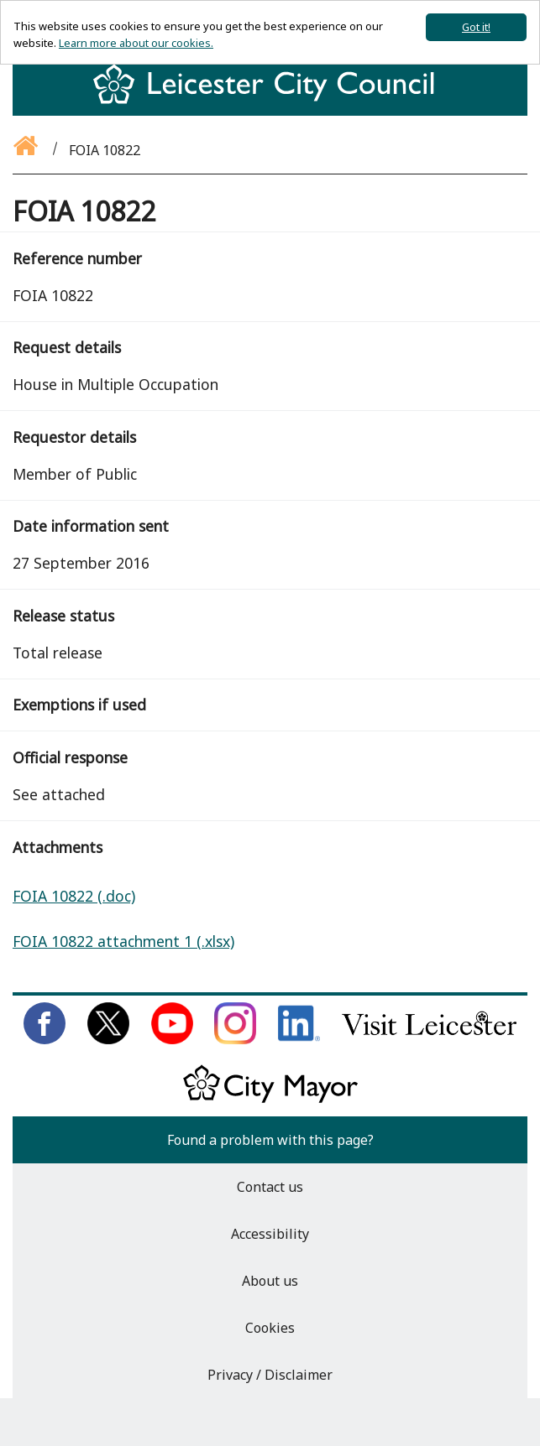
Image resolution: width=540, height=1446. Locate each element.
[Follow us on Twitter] (108, 1039)
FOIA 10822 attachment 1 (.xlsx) (123, 941)
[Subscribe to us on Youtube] (172, 1039)
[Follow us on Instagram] (235, 1039)
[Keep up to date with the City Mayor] (270, 1099)
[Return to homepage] (270, 99)
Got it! (476, 26)
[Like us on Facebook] (45, 1039)
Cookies (270, 1328)
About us (270, 1281)
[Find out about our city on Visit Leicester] (429, 1039)
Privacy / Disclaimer (270, 1374)
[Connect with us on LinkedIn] (299, 1039)
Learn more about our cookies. (136, 42)
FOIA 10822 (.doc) (74, 896)
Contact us (270, 1187)
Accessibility (270, 1234)
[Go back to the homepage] (27, 150)
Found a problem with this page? (270, 1140)
